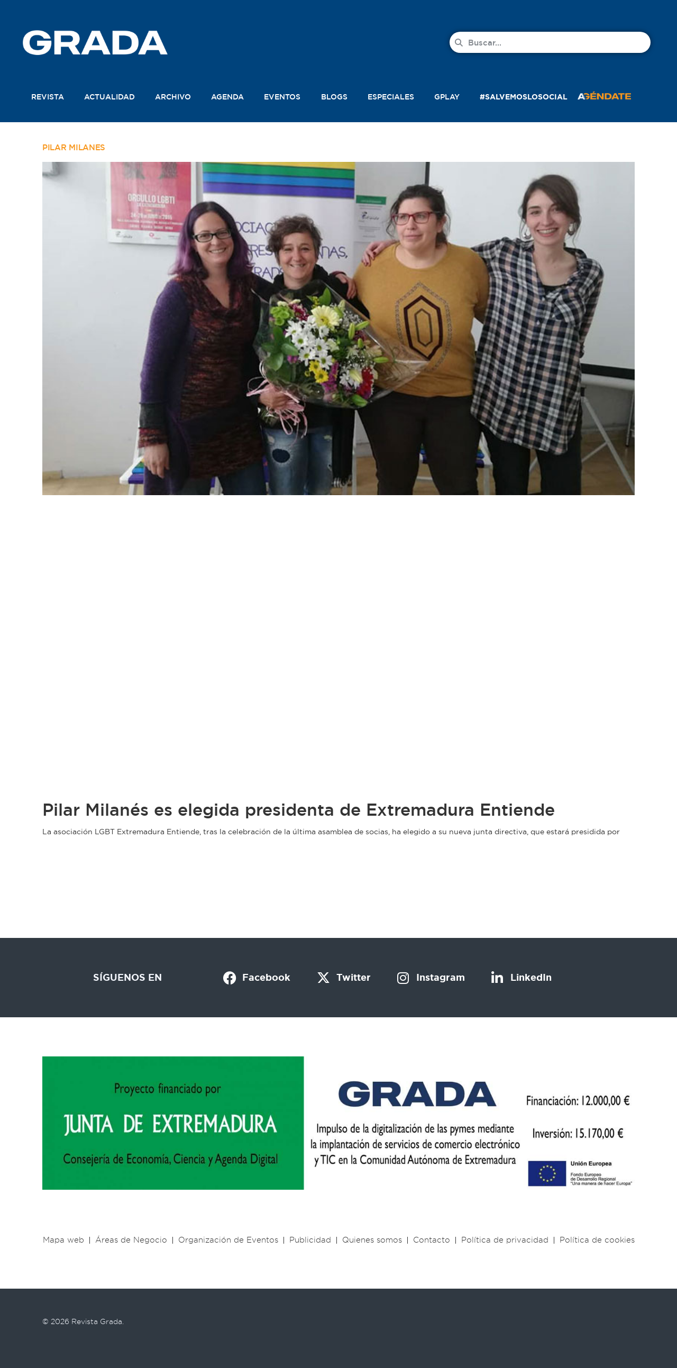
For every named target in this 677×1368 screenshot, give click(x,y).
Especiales (391, 97)
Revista (47, 97)
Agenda (227, 97)
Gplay (447, 97)
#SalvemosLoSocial (524, 97)
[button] (616, 95)
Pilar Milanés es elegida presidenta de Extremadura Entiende (298, 809)
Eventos (282, 97)
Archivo (173, 97)
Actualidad (109, 97)
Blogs (334, 97)
